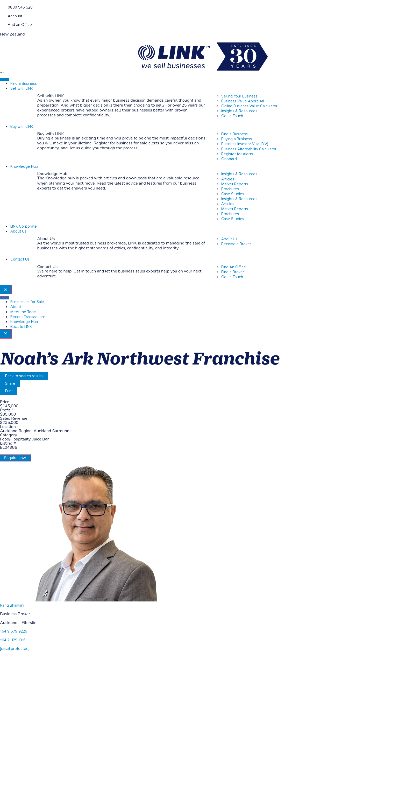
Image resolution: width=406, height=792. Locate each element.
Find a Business (23, 84)
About (15, 307)
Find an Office (20, 25)
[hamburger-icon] (4, 79)
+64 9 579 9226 (13, 631)
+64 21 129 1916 (13, 640)
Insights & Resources (239, 174)
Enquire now (15, 457)
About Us (18, 231)
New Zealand (12, 34)
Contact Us (20, 259)
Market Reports (234, 184)
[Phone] (2, 7)
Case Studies (232, 194)
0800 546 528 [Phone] (20, 7)
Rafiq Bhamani (12, 605)
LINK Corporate (23, 226)
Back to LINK (21, 327)
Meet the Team (23, 312)
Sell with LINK (21, 88)
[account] (2, 16)
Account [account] (15, 16)
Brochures (230, 189)
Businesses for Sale (27, 302)
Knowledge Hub (24, 167)
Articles (227, 179)
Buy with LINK (21, 127)
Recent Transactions (28, 317)
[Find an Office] (2, 24)
